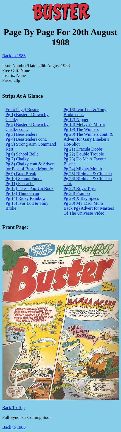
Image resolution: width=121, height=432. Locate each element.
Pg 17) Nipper (76, 119)
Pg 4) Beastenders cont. (26, 139)
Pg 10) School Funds (23, 178)
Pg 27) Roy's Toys (80, 188)
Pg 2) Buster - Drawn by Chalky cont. (27, 127)
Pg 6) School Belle (21, 154)
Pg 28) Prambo (77, 193)
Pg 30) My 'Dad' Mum (83, 203)
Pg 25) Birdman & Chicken (88, 173)
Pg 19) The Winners (81, 129)
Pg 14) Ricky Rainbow (25, 198)
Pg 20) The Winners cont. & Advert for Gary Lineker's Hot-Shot (88, 139)
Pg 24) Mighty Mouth (83, 168)
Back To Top (13, 407)
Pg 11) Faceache (19, 183)
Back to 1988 (14, 55)
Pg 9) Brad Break (20, 173)
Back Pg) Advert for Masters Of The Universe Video (89, 210)
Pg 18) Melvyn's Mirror (84, 124)
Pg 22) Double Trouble (84, 154)
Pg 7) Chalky (17, 159)
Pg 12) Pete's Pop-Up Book (29, 188)
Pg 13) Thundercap (22, 193)
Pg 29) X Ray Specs (81, 198)
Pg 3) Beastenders (21, 134)
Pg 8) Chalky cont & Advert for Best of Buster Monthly (30, 166)
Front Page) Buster (22, 109)
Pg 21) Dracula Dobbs (83, 149)
